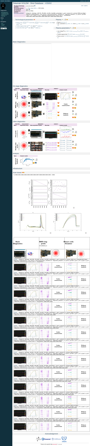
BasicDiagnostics (4, 12)
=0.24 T (70, 34)
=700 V (30, 26)
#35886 (15, 339)
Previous (3, 24)
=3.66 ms (79, 23)
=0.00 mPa (40, 22)
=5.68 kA (67, 36)
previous (82, 1)
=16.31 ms (68, 23)
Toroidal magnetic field (21, 26)
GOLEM (2, 1)
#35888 (15, 365)
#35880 (15, 259)
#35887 (15, 352)
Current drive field (20, 27)
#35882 (15, 286)
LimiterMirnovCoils (5, 14)
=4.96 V (67, 31)
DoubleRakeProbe (5, 13)
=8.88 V (76, 31)
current (88, 1)
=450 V (28, 27)
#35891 (15, 405)
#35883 (15, 299)
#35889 (15, 378)
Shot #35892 (7, 1)
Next (2, 23)
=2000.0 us (36, 27)
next (85, 1)
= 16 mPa (50, 22)
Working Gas (19, 22)
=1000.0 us (38, 26)
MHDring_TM (4, 15)
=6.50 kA (76, 36)
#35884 (15, 312)
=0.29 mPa (28, 22)
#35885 (15, 325)
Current (2, 25)
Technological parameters (24, 19)
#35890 (15, 392)
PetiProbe (3, 16)
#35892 (48, 3)
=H (18, 24)
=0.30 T (79, 34)
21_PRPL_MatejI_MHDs (31, 8)
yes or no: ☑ (64, 22)
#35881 (15, 272)
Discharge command (19, 13)
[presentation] (26, 23)
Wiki (2, 19)
